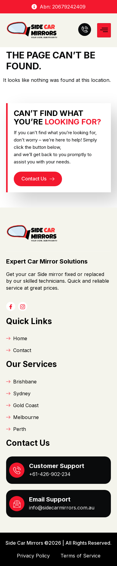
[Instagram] (22, 306)
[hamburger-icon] (104, 30)
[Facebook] (10, 306)
